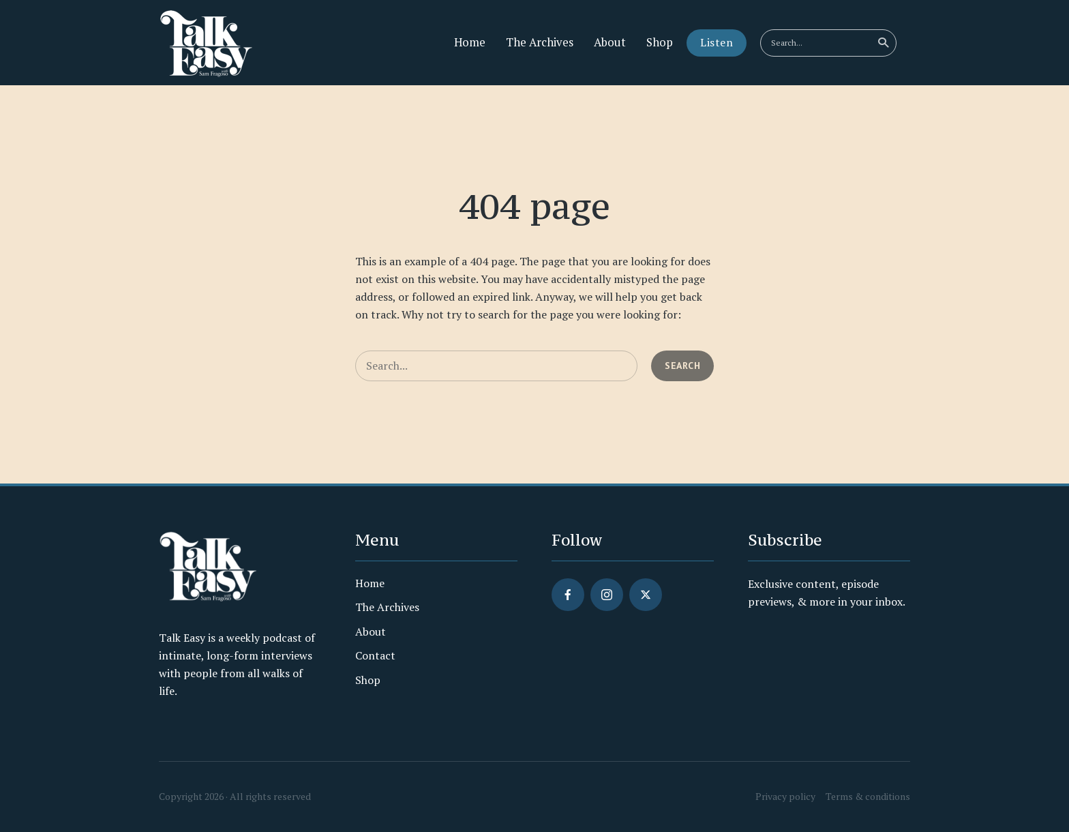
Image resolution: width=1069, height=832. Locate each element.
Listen (716, 42)
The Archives (539, 42)
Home (469, 42)
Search (883, 43)
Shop (659, 42)
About (610, 42)
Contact (375, 655)
